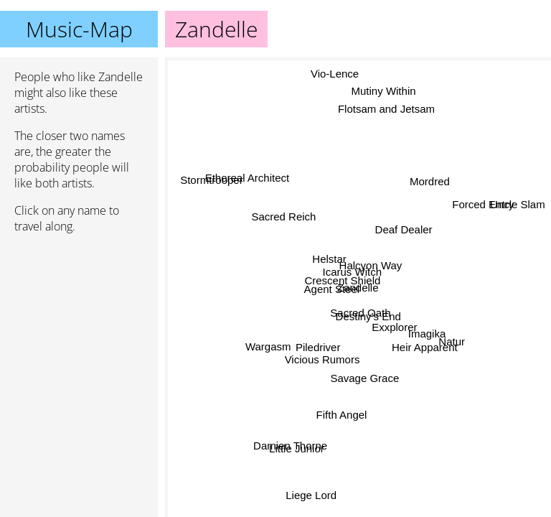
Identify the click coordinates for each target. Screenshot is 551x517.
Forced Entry (483, 204)
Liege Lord (313, 496)
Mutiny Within (381, 91)
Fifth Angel (334, 412)
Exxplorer (395, 323)
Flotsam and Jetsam (391, 112)
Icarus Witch (351, 271)
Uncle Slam (517, 206)
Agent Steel (337, 298)
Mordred (430, 182)
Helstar (330, 260)
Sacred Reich (282, 218)
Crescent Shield (344, 282)
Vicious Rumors (316, 345)
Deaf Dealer (398, 223)
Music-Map (79, 29)
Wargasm (272, 356)
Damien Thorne (287, 442)
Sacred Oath (361, 313)
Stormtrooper (215, 177)
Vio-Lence (335, 76)
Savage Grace (363, 378)
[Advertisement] (79, 321)
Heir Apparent (426, 339)
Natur (453, 331)
